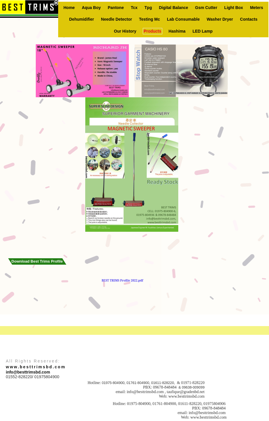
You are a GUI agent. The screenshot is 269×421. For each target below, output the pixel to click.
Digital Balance (173, 7)
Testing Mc (149, 19)
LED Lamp (203, 31)
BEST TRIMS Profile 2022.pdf (122, 280)
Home (69, 7)
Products (152, 31)
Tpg (148, 7)
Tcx (134, 7)
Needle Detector (116, 19)
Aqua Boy (91, 7)
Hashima (177, 31)
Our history (125, 31)
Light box (233, 7)
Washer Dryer (220, 19)
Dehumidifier (81, 19)
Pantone (116, 7)
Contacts (248, 19)
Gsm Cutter (206, 7)
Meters (256, 7)
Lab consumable (183, 19)
